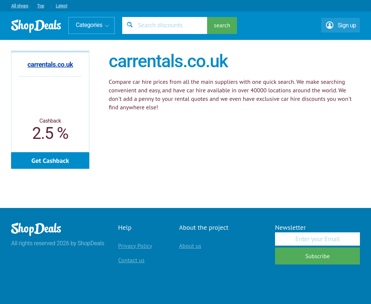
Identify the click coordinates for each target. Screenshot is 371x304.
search (222, 25)
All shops (19, 5)
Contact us (131, 260)
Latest (61, 5)
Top (40, 5)
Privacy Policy (135, 245)
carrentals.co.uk (50, 64)
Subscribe (317, 256)
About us (190, 245)
